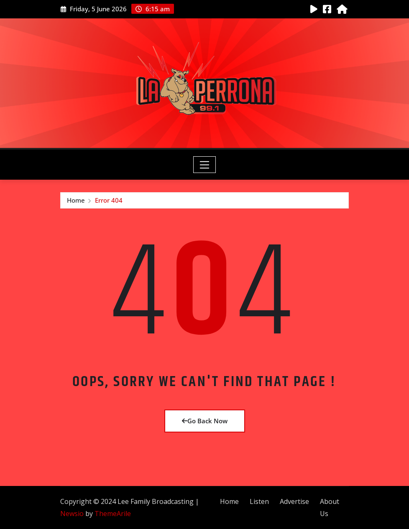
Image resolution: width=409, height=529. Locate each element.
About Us (329, 507)
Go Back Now (205, 421)
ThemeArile (113, 513)
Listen (259, 501)
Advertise (294, 501)
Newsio (72, 513)
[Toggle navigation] (204, 164)
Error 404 (109, 200)
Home (76, 200)
